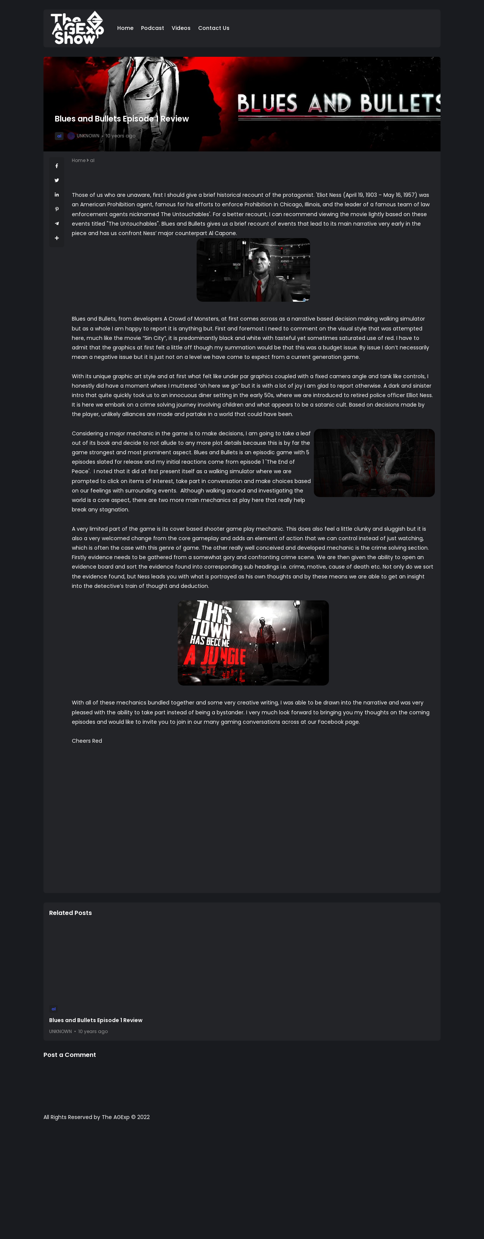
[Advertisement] (242, 1184)
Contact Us (214, 28)
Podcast (152, 28)
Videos (181, 28)
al (59, 136)
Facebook (331, 722)
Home (125, 28)
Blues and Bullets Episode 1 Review (96, 1020)
